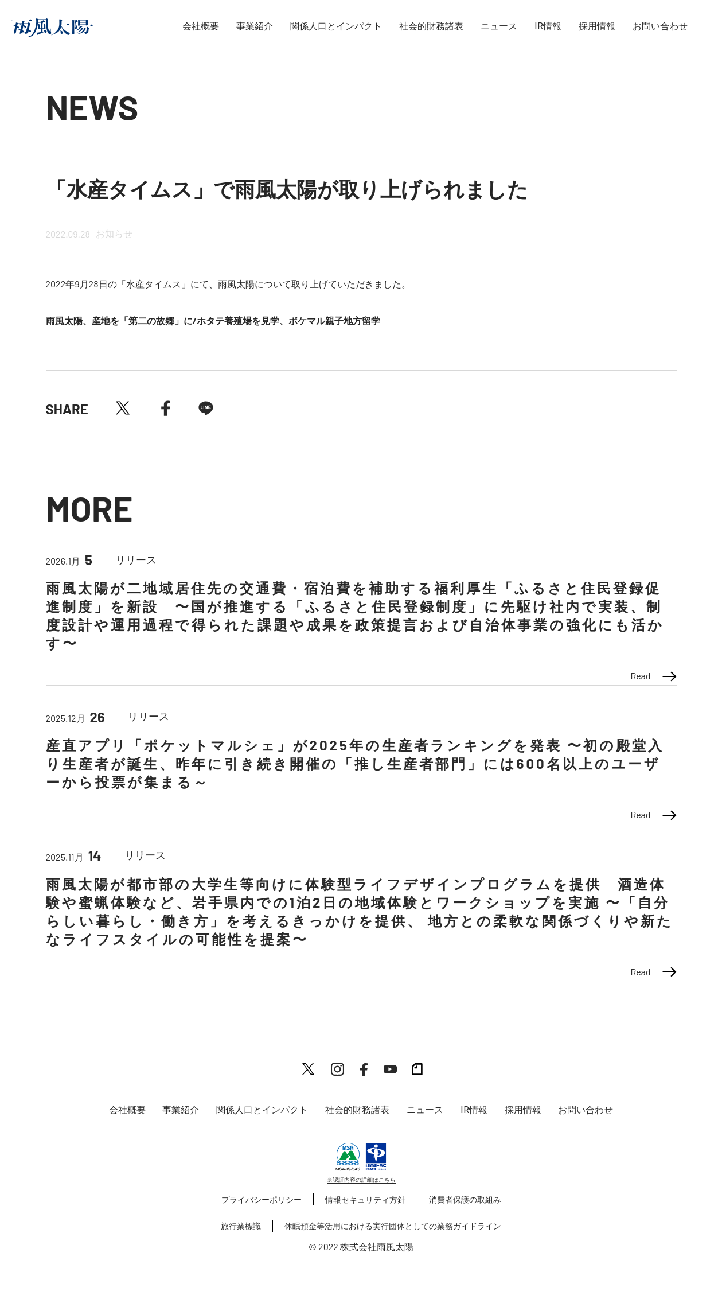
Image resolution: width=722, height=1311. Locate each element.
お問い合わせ (660, 26)
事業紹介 (254, 26)
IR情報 (547, 26)
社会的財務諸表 (431, 26)
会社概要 (200, 26)
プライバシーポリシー (261, 1199)
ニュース (499, 26)
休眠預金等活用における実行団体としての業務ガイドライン (392, 1226)
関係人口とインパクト (336, 26)
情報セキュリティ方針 (365, 1199)
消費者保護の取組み (465, 1199)
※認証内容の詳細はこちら (361, 1179)
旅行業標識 (241, 1226)
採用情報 (597, 26)
